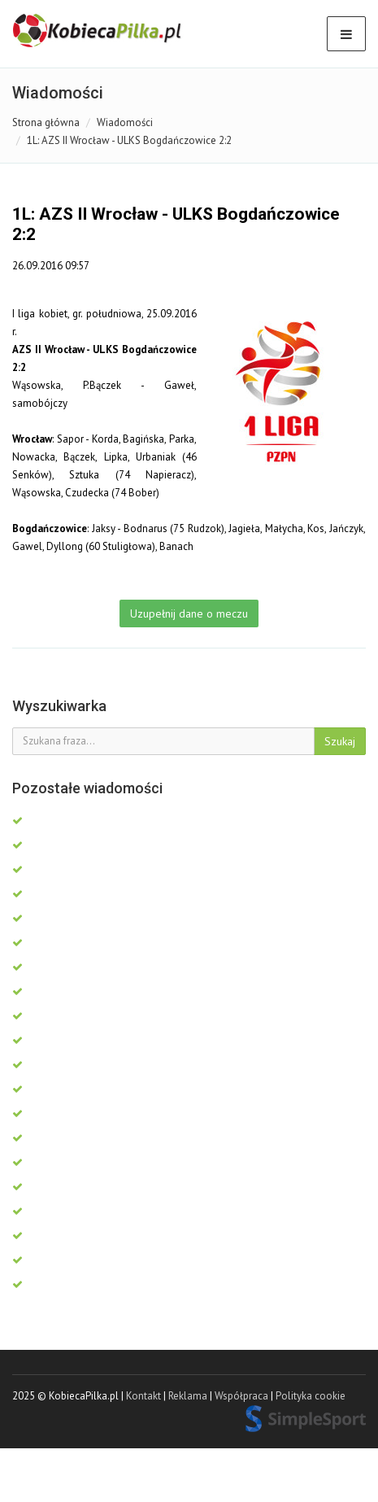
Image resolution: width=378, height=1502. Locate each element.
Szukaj (339, 741)
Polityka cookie (310, 1396)
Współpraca (241, 1396)
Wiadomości (125, 122)
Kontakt (143, 1396)
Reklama (187, 1396)
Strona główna (46, 122)
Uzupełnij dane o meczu (189, 613)
